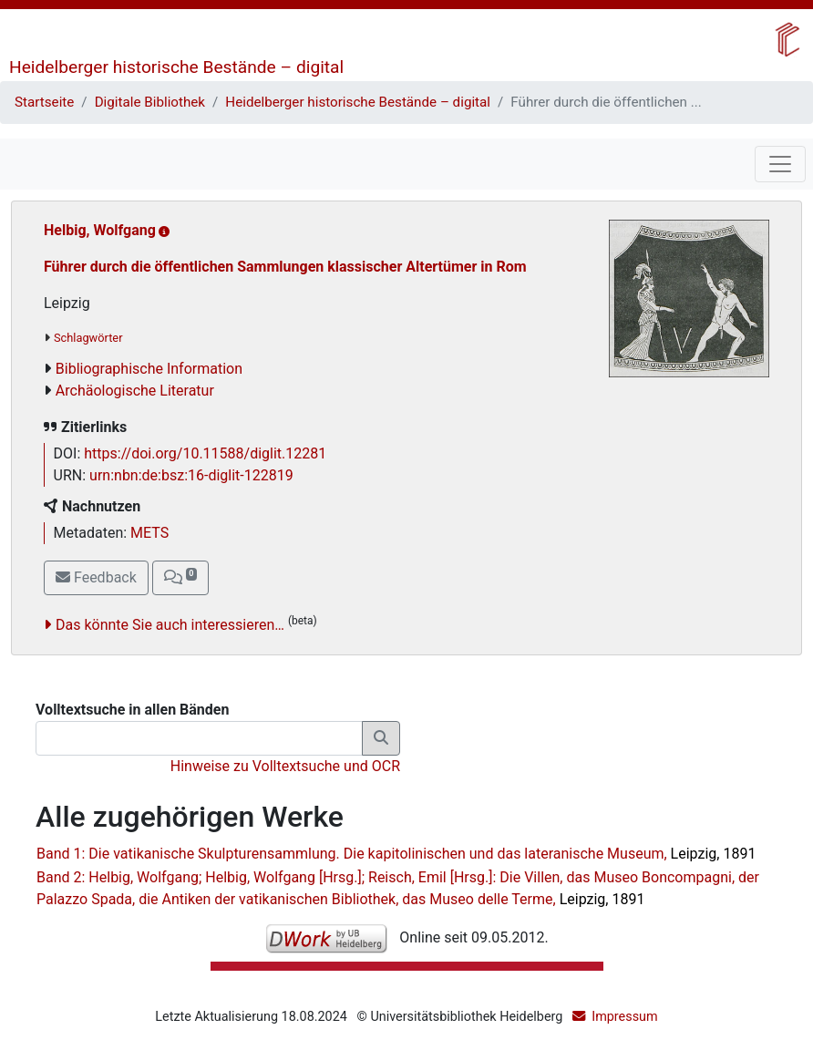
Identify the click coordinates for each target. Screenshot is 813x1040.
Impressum (624, 1017)
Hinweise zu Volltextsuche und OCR (285, 766)
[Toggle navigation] (780, 164)
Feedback (96, 577)
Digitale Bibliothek (150, 102)
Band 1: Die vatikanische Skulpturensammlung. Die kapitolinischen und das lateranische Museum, (396, 853)
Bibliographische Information (149, 368)
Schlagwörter (88, 338)
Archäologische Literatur (135, 390)
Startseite (44, 102)
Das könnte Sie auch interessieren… (170, 624)
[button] (180, 578)
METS (149, 532)
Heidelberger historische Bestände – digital (176, 67)
